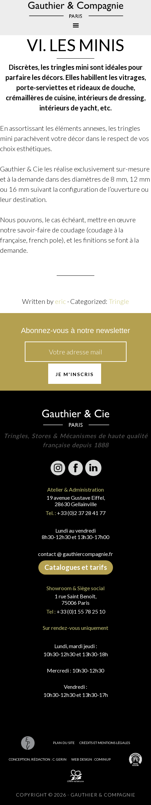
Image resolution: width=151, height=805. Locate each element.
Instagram (58, 468)
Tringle (119, 301)
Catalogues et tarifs (75, 567)
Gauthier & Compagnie (75, 10)
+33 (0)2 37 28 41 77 (81, 513)
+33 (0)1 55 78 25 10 (81, 611)
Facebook (76, 468)
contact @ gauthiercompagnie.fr (75, 554)
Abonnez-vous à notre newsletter (75, 330)
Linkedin (93, 468)
